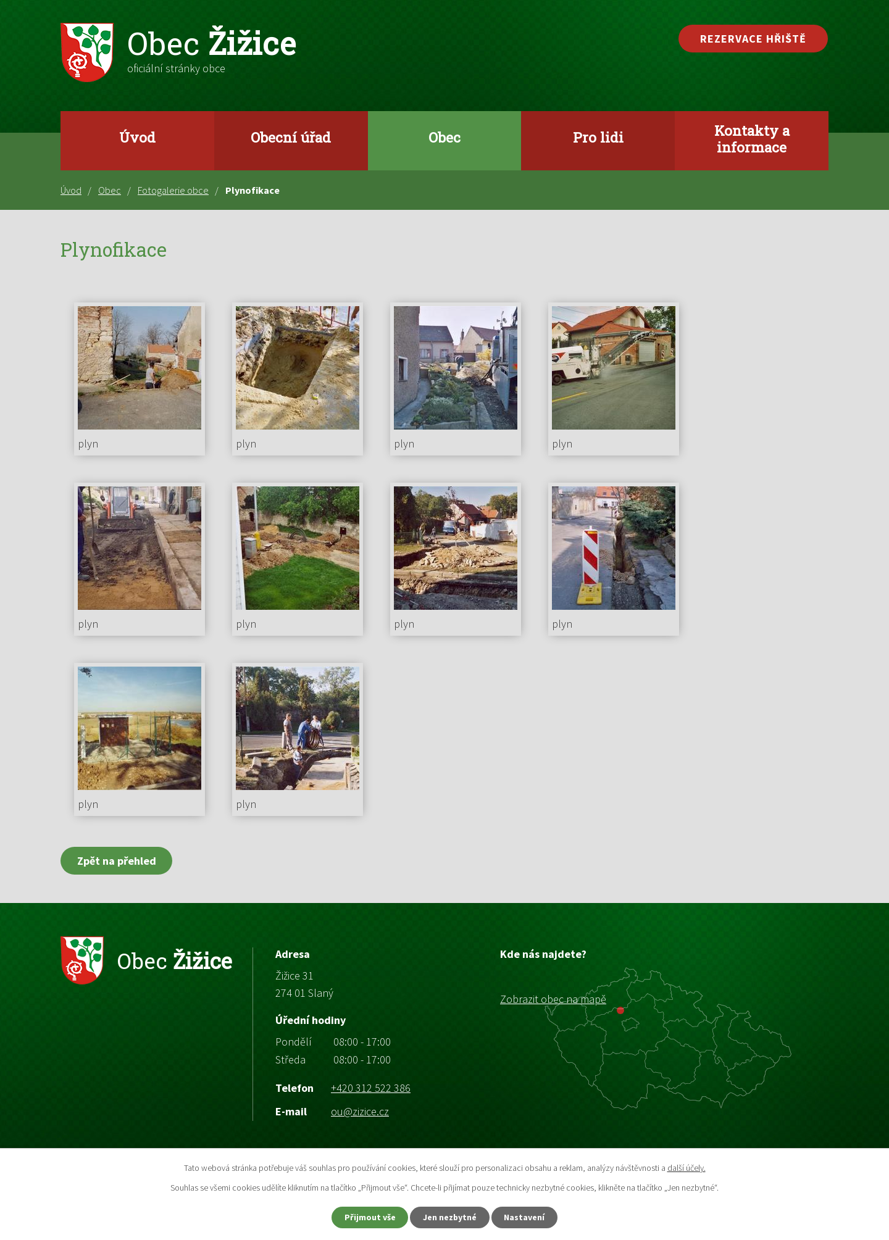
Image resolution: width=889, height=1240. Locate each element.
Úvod (137, 137)
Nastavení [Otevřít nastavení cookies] (525, 1217)
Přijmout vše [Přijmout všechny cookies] (369, 1217)
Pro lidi (598, 137)
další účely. (686, 1167)
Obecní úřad (291, 137)
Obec (444, 137)
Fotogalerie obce (173, 190)
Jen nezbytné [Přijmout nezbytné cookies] (450, 1217)
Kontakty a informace (752, 138)
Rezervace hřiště (753, 38)
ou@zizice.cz (360, 1111)
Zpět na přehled (116, 861)
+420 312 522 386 (371, 1088)
